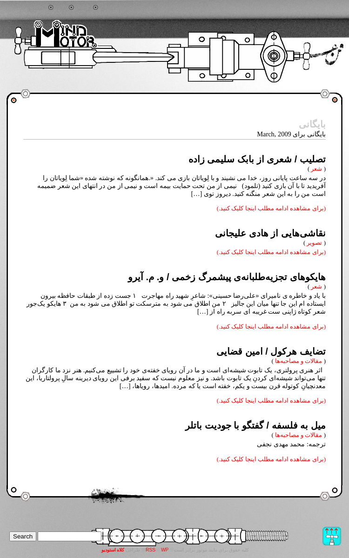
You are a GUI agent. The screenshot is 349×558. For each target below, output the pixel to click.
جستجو (37, 8)
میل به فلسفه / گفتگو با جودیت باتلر (255, 425)
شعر (316, 168)
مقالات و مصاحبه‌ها (298, 360)
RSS (150, 549)
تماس (108, 8)
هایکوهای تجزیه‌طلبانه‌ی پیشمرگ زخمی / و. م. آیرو (227, 277)
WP (165, 549)
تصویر (314, 242)
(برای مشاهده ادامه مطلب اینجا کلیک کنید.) (271, 208)
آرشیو (83, 8)
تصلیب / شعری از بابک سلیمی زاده (257, 159)
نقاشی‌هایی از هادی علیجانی (270, 233)
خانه (61, 8)
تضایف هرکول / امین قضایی (271, 351)
